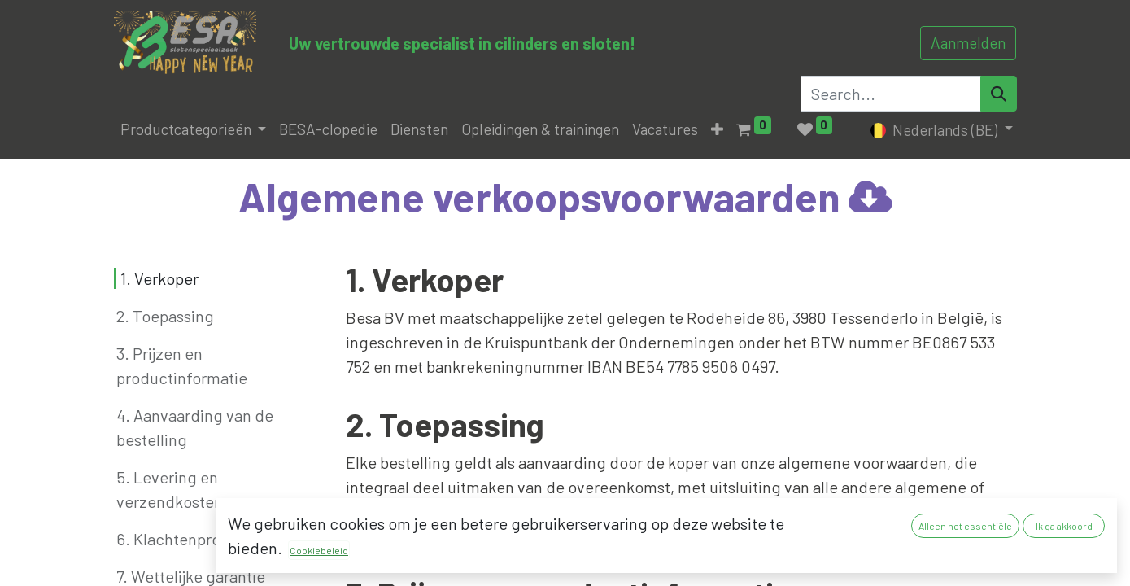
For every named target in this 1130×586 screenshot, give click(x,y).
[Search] (998, 94)
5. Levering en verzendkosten (169, 489)
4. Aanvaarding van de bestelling (194, 427)
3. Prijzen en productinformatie (181, 365)
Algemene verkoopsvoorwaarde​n (565, 196)
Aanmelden (968, 42)
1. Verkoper (159, 278)
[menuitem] (328, 130)
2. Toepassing (165, 316)
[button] (717, 130)
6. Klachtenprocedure (194, 539)
